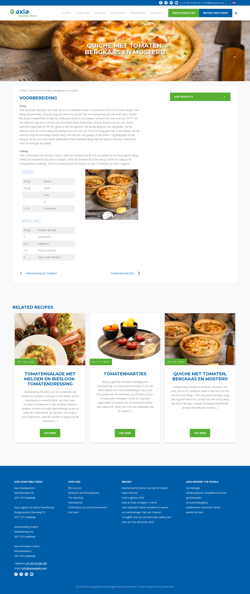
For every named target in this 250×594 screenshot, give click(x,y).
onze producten (183, 13)
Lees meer (50, 433)
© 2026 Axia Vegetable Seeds (93, 586)
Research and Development (83, 492)
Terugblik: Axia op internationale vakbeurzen (146, 517)
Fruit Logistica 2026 (133, 497)
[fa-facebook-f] (160, 3)
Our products (183, 96)
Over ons (83, 13)
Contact (156, 13)
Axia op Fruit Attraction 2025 (138, 522)
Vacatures (118, 13)
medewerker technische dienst (203, 507)
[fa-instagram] (166, 3)
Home (66, 13)
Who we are (75, 488)
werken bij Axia (194, 512)
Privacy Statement (163, 586)
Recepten (138, 13)
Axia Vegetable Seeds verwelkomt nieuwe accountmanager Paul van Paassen (145, 510)
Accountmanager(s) (197, 502)
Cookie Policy (145, 586)
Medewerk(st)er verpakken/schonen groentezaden (206, 495)
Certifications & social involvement (87, 507)
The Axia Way (75, 497)
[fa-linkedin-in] (171, 3)
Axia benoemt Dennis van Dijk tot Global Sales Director (145, 490)
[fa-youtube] (176, 3)
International (75, 502)
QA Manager (193, 488)
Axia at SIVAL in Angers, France (139, 502)
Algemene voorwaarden (123, 586)
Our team (73, 512)
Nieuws (100, 13)
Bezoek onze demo (215, 13)
